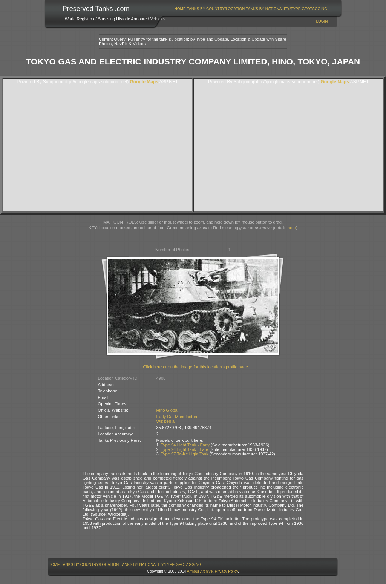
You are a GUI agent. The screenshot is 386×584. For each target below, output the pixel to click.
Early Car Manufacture (177, 416)
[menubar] (251, 9)
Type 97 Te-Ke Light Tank (184, 454)
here (292, 227)
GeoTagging (314, 9)
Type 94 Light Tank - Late (184, 449)
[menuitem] (180, 9)
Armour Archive (200, 571)
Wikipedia (165, 421)
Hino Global (167, 410)
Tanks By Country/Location (216, 9)
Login (322, 21)
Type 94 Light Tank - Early (185, 445)
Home (180, 9)
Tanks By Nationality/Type (273, 9)
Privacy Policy (226, 571)
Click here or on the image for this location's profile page (195, 367)
